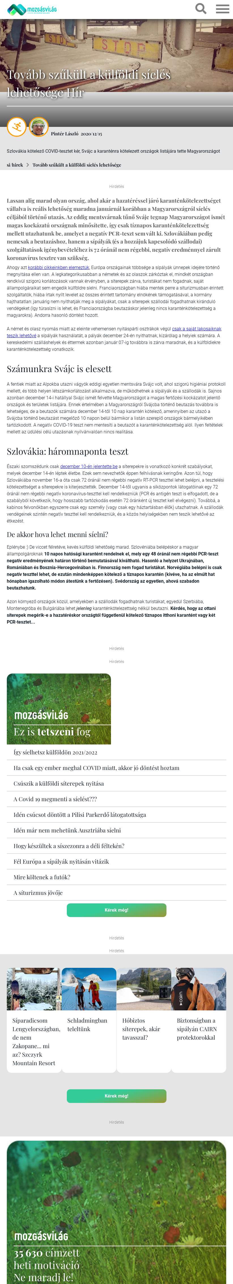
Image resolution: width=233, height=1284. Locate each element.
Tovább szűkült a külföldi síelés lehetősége (77, 165)
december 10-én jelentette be (88, 466)
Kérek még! (116, 909)
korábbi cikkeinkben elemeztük (58, 267)
